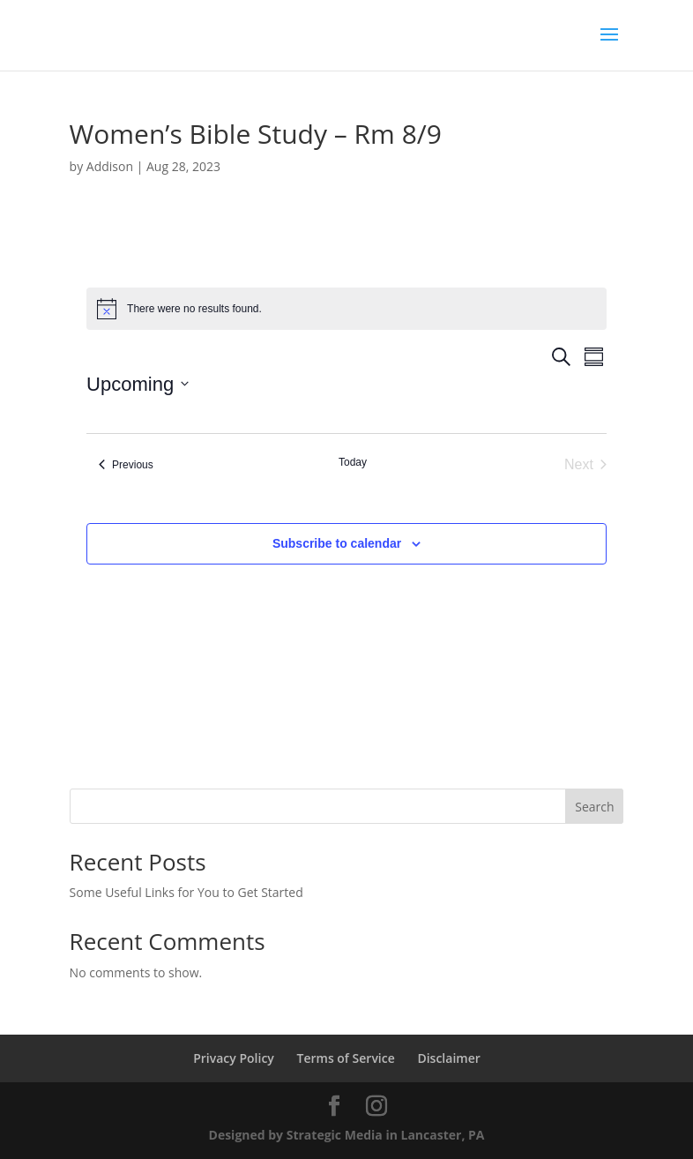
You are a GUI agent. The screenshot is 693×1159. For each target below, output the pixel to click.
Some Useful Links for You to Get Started (186, 892)
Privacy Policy (233, 1058)
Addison (109, 166)
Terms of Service (346, 1058)
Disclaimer (448, 1058)
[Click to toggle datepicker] (137, 384)
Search (594, 806)
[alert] (346, 309)
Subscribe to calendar (336, 543)
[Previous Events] (126, 465)
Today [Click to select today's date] (353, 462)
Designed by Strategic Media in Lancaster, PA (347, 1134)
